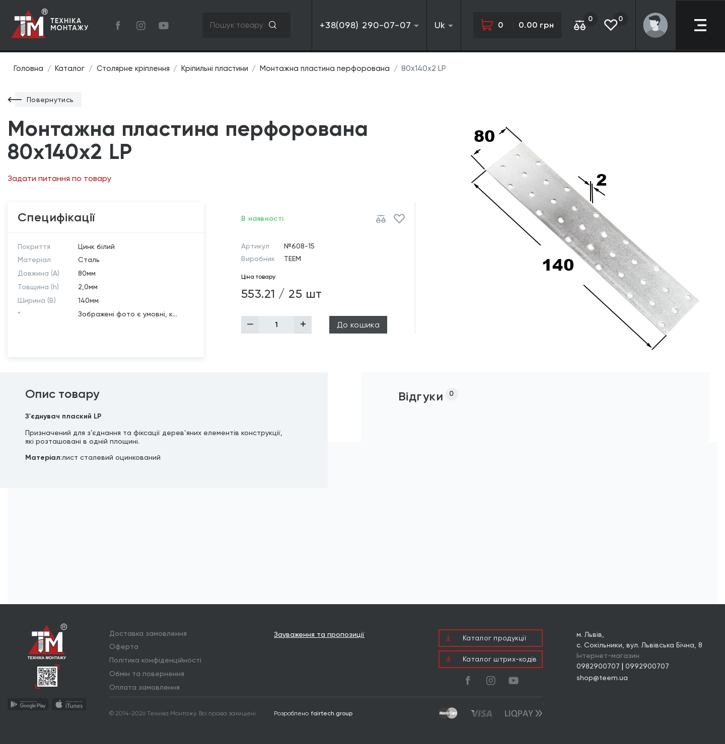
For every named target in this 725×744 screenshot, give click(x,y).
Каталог (70, 68)
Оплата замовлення (144, 687)
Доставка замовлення (148, 633)
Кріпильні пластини (218, 68)
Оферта (123, 646)
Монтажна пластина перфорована (330, 68)
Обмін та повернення (146, 674)
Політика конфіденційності (155, 660)
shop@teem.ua (602, 678)
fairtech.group (331, 713)
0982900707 (598, 666)
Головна (28, 68)
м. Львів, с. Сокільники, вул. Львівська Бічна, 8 (639, 639)
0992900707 (647, 666)
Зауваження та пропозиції (319, 634)
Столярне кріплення (135, 68)
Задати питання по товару (59, 178)
